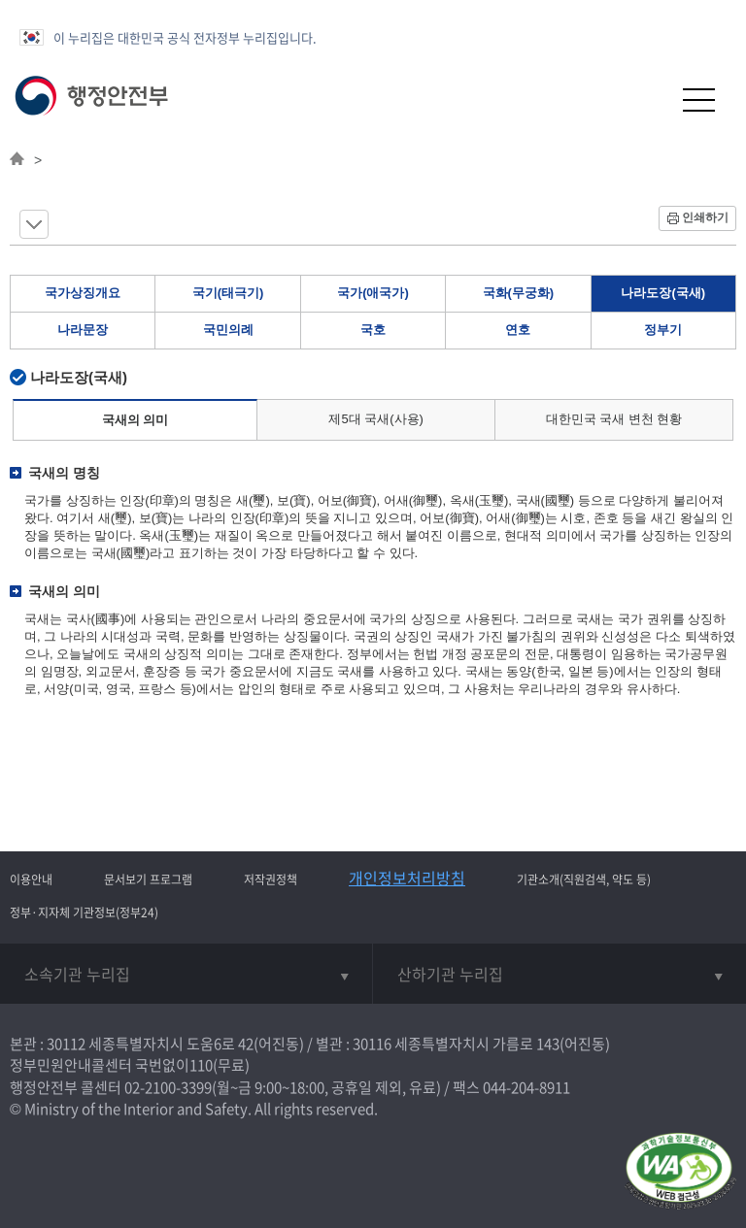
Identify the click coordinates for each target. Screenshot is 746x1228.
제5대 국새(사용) (376, 419)
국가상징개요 (82, 292)
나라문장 (82, 329)
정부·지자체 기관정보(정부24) (84, 912)
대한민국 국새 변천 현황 (614, 419)
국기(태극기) (228, 292)
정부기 (663, 329)
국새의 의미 (135, 420)
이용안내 (31, 879)
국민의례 (228, 329)
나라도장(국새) (663, 292)
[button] (651, 99)
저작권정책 (270, 879)
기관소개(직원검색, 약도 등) (584, 879)
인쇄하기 (705, 217)
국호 (373, 329)
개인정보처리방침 (407, 877)
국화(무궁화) (519, 292)
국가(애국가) (373, 292)
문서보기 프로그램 (148, 879)
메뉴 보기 (34, 224)
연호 (517, 329)
